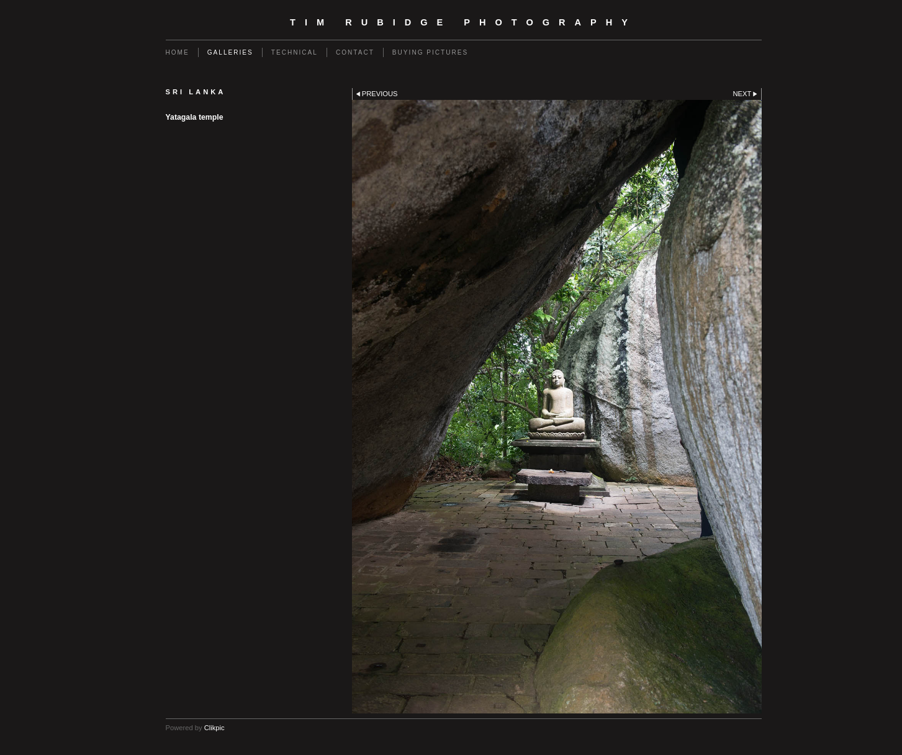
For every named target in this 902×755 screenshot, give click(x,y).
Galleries (230, 52)
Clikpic (214, 727)
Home (177, 52)
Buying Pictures (430, 52)
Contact (355, 52)
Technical (294, 52)
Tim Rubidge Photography (463, 22)
